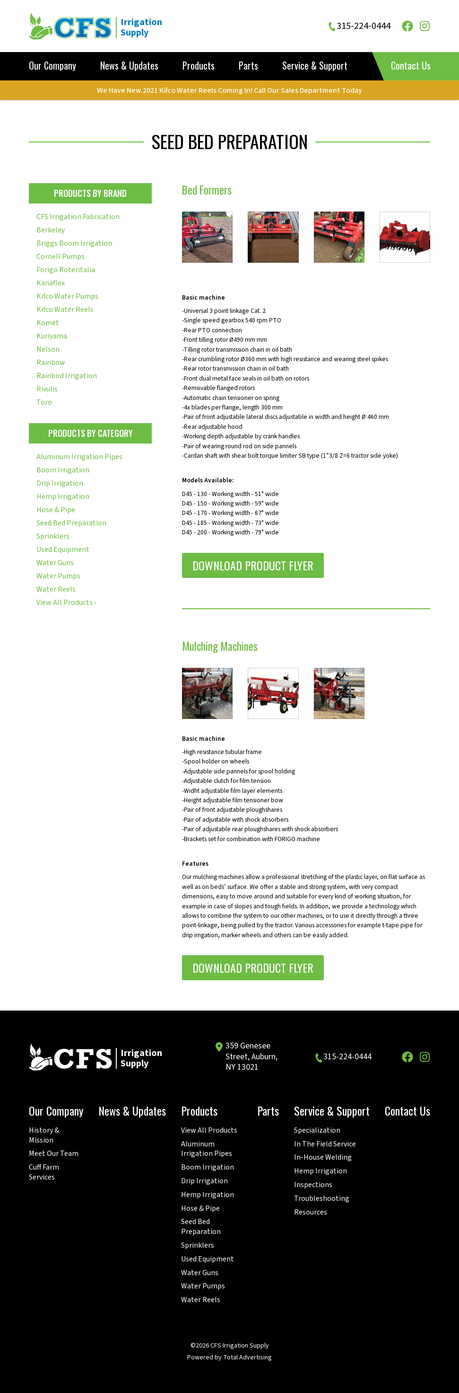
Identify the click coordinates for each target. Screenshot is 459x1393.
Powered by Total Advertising (229, 1357)
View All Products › (66, 602)
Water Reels (56, 589)
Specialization (317, 1131)
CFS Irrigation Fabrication (78, 217)
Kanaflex (50, 283)
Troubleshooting (321, 1199)
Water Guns (55, 563)
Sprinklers (52, 536)
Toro (44, 402)
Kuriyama (51, 336)
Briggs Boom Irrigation (74, 243)
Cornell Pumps (60, 256)
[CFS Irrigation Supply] (106, 26)
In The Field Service (325, 1144)
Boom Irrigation (62, 470)
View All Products (209, 1131)
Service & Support (314, 65)
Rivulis (47, 389)
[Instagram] (424, 26)
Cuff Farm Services (44, 1172)
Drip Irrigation (59, 483)
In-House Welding (323, 1157)
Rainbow (50, 362)
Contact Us (411, 65)
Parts (248, 65)
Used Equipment (62, 549)
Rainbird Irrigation (66, 376)
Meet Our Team (53, 1154)
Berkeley (50, 230)
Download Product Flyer (252, 565)
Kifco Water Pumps (67, 296)
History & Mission (44, 1135)
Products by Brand (90, 193)
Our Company (52, 65)
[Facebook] (407, 26)
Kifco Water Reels (65, 309)
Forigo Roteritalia (65, 270)
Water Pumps (58, 576)
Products (198, 65)
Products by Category (90, 433)
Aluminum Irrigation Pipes (79, 457)
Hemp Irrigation (62, 496)
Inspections (313, 1185)
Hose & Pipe (55, 510)
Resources (310, 1212)
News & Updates (129, 65)
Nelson (48, 349)
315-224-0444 (363, 26)
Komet (47, 323)
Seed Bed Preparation (71, 523)
